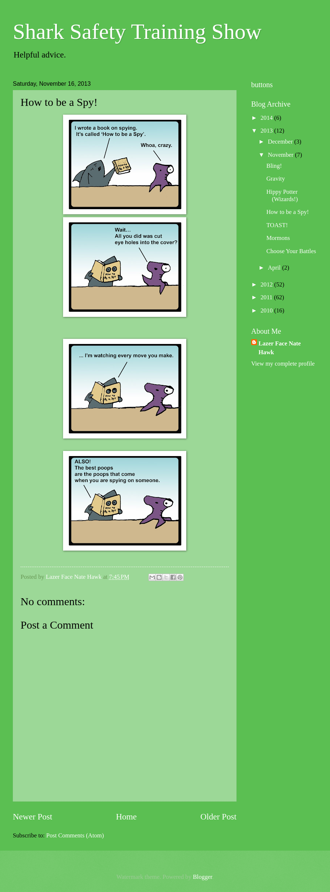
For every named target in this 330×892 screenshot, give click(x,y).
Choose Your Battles (291, 251)
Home (126, 816)
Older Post (218, 816)
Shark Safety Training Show (137, 31)
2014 (267, 117)
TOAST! (277, 225)
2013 (267, 130)
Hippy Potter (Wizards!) (282, 195)
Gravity (275, 178)
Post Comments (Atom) (75, 835)
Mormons (278, 237)
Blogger (202, 876)
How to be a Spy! (287, 211)
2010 (267, 310)
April (275, 267)
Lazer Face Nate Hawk (279, 347)
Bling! (274, 165)
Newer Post (32, 816)
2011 (267, 297)
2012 (267, 284)
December (281, 141)
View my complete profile (283, 363)
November (281, 154)
